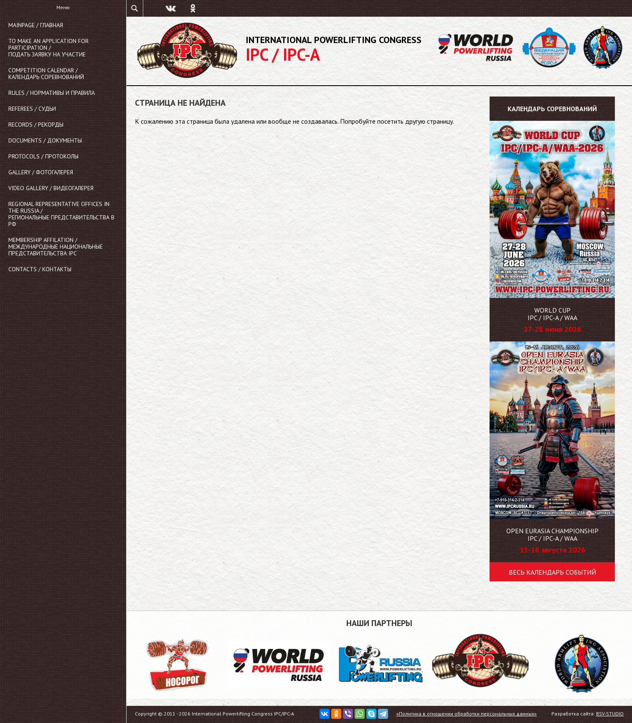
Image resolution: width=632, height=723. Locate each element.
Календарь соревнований (552, 108)
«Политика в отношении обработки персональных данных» (466, 713)
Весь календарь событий (552, 572)
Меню (63, 7)
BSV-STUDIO (610, 713)
